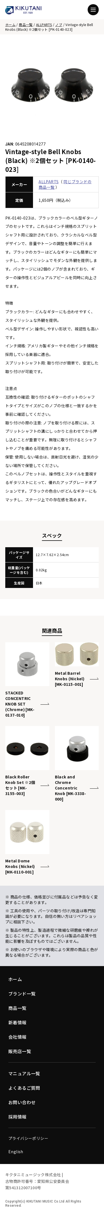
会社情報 (17, 1036)
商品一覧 (26, 24)
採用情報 (17, 1116)
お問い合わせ (21, 1102)
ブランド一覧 (21, 993)
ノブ (58, 24)
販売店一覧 (19, 1051)
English (15, 1151)
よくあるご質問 (24, 1087)
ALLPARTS (44, 24)
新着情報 (17, 1022)
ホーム (10, 24)
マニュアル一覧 (24, 1073)
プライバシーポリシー (28, 1138)
